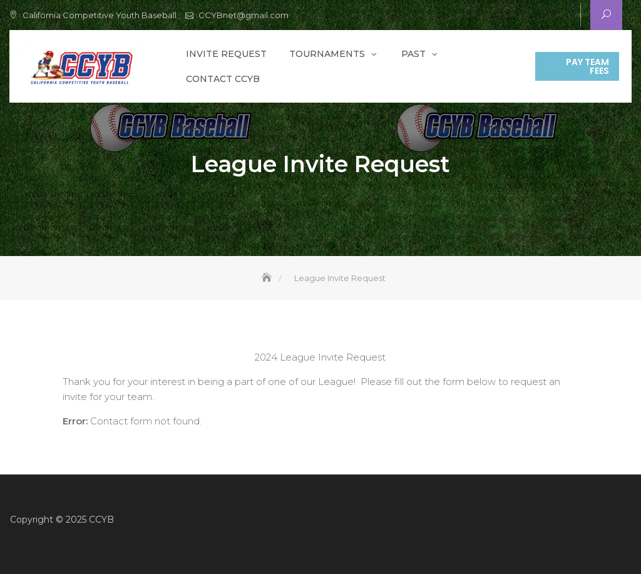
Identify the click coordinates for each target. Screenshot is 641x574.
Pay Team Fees (587, 66)
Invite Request (226, 53)
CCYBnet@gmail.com (243, 15)
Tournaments (327, 53)
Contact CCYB (223, 79)
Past (413, 53)
